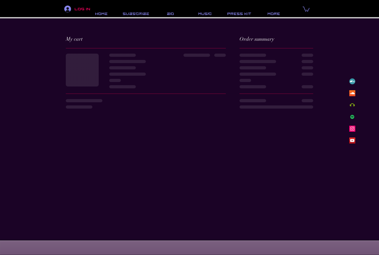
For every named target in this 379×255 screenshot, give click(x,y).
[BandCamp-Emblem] (352, 81)
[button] (306, 9)
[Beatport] (352, 105)
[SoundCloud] (352, 93)
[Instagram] (352, 129)
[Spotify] (352, 117)
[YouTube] (352, 140)
